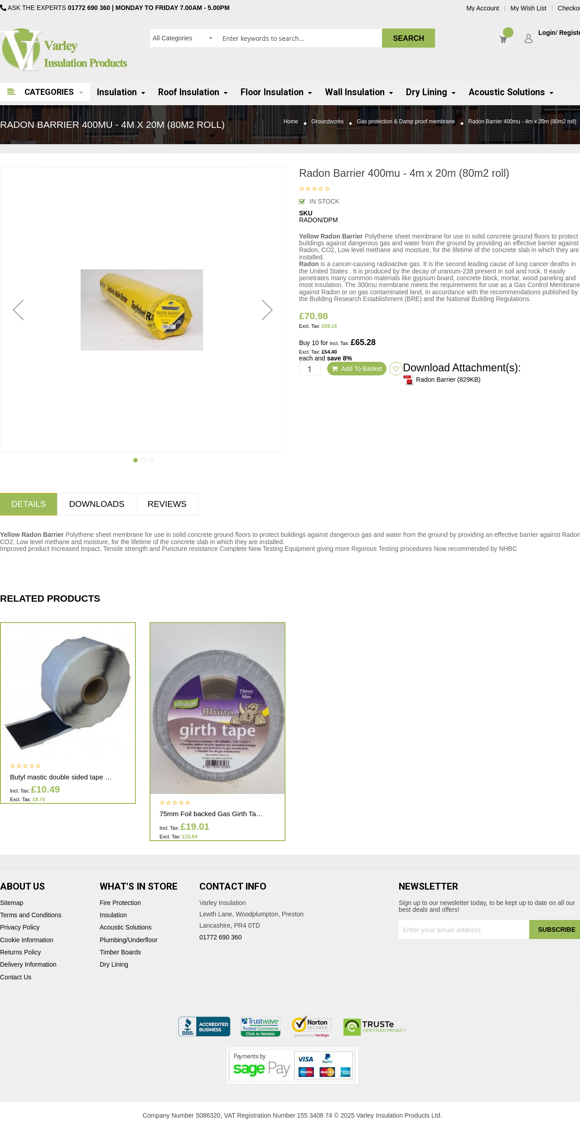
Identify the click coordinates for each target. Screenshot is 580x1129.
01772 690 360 (89, 7)
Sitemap (11, 903)
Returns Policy (20, 952)
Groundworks (327, 122)
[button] (18, 310)
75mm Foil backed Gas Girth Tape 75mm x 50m (232, 814)
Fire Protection (120, 903)
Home (291, 122)
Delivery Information (28, 964)
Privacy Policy (19, 927)
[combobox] (292, 38)
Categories (49, 92)
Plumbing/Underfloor (129, 940)
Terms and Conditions (30, 915)
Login (547, 32)
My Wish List (528, 8)
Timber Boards (120, 952)
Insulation (113, 915)
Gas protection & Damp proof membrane (406, 122)
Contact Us (15, 977)
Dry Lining (114, 964)
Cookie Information (26, 940)
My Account (482, 8)
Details (28, 504)
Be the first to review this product (314, 189)
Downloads (96, 504)
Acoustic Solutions (125, 927)
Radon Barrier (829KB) (441, 379)
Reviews (167, 504)
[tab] (96, 504)
